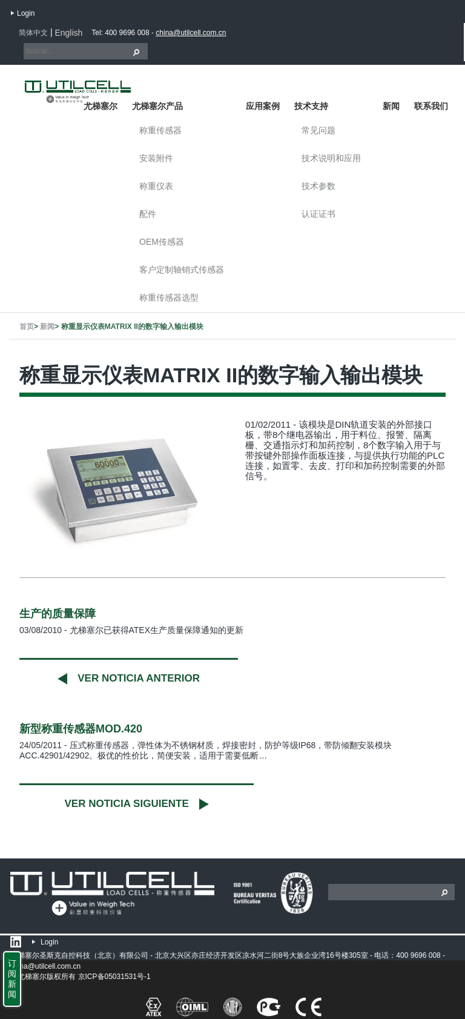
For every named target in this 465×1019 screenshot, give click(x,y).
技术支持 (311, 106)
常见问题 (318, 130)
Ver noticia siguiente (126, 803)
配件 (147, 214)
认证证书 (318, 214)
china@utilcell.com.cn (191, 32)
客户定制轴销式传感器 (181, 269)
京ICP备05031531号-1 (114, 976)
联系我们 (431, 106)
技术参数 (318, 186)
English (68, 33)
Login (26, 13)
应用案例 (263, 106)
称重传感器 (160, 130)
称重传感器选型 (169, 297)
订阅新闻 (12, 978)
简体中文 (33, 32)
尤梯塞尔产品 (157, 106)
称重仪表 (156, 186)
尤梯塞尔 (100, 106)
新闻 (391, 106)
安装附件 (156, 158)
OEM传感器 (161, 242)
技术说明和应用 (331, 158)
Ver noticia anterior (139, 678)
